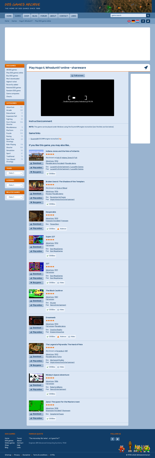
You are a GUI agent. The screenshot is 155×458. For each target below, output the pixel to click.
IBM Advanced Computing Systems (49, 443)
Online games (10, 443)
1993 (56, 354)
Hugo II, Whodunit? (26, 21)
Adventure (50, 161)
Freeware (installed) (53, 221)
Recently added (12, 85)
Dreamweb (50, 317)
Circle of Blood (61, 188)
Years (9, 168)
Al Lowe (53, 303)
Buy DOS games (12, 76)
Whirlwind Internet (143, 455)
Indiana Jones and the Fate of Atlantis (62, 151)
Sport (14, 153)
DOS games (10, 434)
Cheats (9, 97)
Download (37, 163)
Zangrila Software (57, 414)
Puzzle (14, 133)
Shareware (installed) (54, 411)
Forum (44, 16)
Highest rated (11, 82)
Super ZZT (50, 236)
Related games (13, 192)
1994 (56, 324)
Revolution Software (58, 197)
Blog (34, 16)
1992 (56, 161)
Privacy (17, 455)
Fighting (14, 119)
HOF (66, 351)
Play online (37, 168)
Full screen (78, 76)
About (53, 16)
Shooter (14, 147)
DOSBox (52, 174)
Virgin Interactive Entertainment (62, 199)
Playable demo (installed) (55, 163)
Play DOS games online (14, 73)
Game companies (12, 94)
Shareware (66, 411)
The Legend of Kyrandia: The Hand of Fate (64, 344)
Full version (50, 245)
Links (73, 16)
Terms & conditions (40, 455)
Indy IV (58, 158)
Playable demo (70, 163)
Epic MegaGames (56, 249)
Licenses (10, 180)
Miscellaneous (14, 127)
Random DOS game (13, 91)
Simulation (14, 150)
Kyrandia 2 (60, 351)
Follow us (116, 434)
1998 (56, 408)
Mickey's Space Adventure (57, 375)
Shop (26, 16)
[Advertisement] (77, 44)
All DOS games (11, 70)
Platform (14, 130)
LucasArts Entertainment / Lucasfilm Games (66, 167)
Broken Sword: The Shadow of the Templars (65, 181)
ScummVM (35, 139)
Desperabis (51, 212)
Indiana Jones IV (68, 158)
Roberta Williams (56, 387)
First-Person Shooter (14, 123)
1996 (56, 191)
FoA (75, 158)
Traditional (14, 156)
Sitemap (8, 455)
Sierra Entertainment (58, 305)
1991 (56, 270)
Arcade (14, 110)
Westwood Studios (57, 360)
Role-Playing (14, 144)
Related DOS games (13, 88)
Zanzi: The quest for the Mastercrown (63, 402)
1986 (56, 381)
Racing (14, 136)
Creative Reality (56, 330)
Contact (64, 16)
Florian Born (54, 224)
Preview (49, 194)
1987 (56, 297)
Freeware (64, 221)
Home (9, 16)
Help (18, 445)
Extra (59, 357)
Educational (14, 113)
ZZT (47, 263)
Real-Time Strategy (14, 140)
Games (18, 16)
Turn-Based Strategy (14, 160)
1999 (56, 218)
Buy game (37, 172)
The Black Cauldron (54, 290)
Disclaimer (26, 455)
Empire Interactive (57, 332)
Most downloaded (12, 79)
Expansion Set (14, 116)
